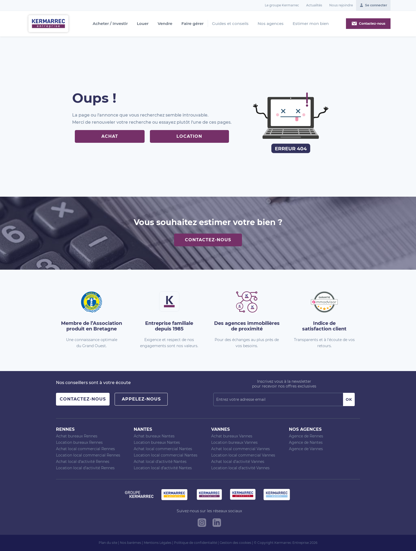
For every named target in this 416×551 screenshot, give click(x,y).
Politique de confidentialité (195, 543)
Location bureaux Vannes (234, 442)
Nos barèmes (130, 543)
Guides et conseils (230, 23)
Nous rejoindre (341, 5)
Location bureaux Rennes (79, 442)
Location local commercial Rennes (88, 455)
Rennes (65, 429)
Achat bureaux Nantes (154, 436)
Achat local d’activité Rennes (82, 461)
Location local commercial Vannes (243, 455)
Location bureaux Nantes (157, 442)
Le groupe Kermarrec (282, 5)
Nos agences (271, 23)
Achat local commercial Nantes (163, 448)
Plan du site (108, 543)
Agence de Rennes (306, 436)
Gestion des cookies (235, 543)
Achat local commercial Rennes (85, 448)
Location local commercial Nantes (165, 455)
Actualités (314, 5)
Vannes (220, 429)
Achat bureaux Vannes (231, 436)
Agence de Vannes (306, 448)
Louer (143, 23)
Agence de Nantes (306, 442)
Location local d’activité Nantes (163, 468)
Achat (109, 136)
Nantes (143, 429)
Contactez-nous (208, 239)
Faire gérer (192, 23)
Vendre (165, 23)
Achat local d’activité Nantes (160, 461)
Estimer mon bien (311, 23)
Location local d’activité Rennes (85, 468)
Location (189, 136)
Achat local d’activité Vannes (237, 461)
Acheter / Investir (110, 23)
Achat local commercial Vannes (240, 448)
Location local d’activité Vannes (240, 468)
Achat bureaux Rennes (76, 436)
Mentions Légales (157, 543)
